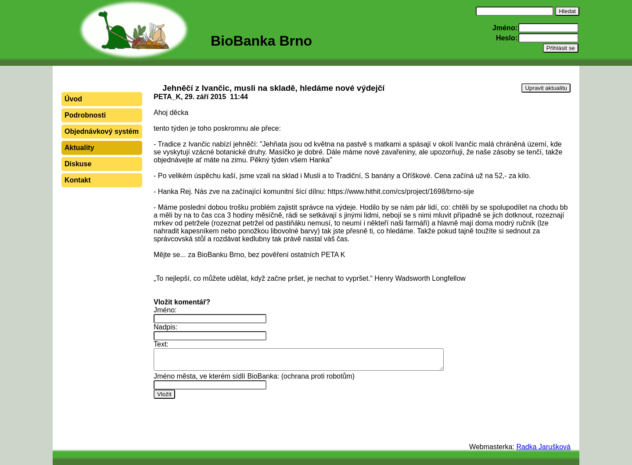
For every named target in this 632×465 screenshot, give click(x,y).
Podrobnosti (85, 115)
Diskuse (78, 164)
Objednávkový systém (102, 131)
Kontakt (78, 180)
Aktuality (79, 147)
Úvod (73, 99)
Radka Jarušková (543, 447)
